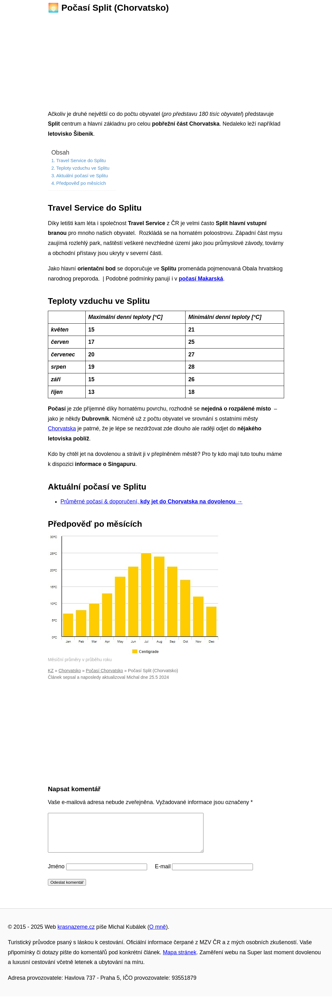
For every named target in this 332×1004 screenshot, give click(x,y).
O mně (157, 934)
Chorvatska (62, 428)
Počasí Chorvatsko (104, 670)
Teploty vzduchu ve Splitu (82, 168)
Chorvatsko (70, 670)
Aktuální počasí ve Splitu (82, 175)
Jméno (56, 874)
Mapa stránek (180, 960)
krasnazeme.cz (75, 934)
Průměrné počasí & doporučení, (151, 501)
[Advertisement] (166, 59)
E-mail (163, 874)
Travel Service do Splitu (81, 160)
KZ (51, 670)
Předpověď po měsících (81, 183)
